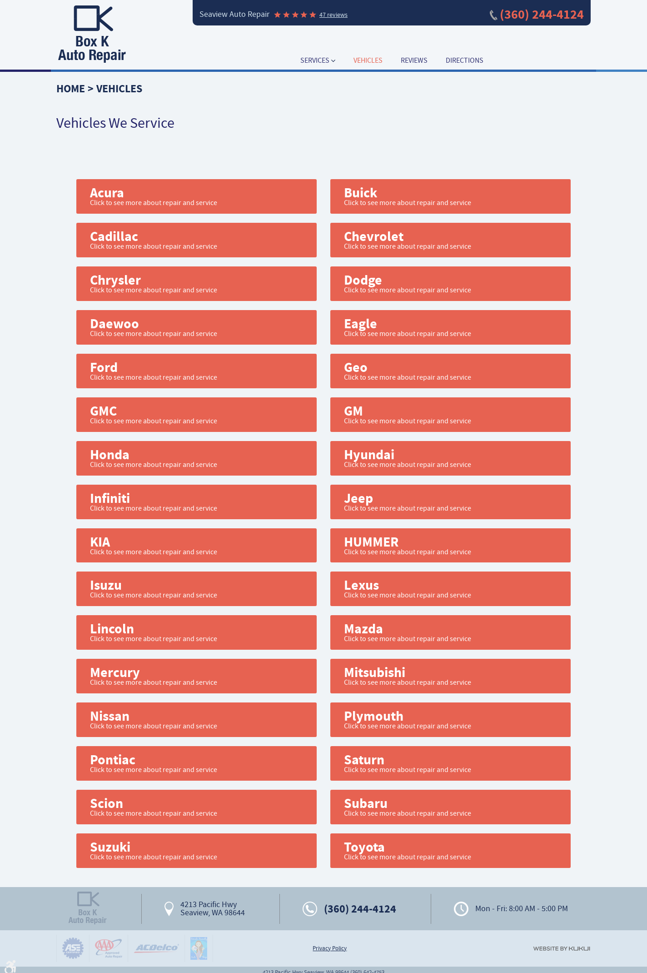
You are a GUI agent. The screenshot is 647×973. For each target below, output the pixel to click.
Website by (562, 948)
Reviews (414, 60)
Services (314, 60)
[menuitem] (317, 61)
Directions (464, 60)
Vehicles (368, 60)
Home (70, 88)
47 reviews (333, 14)
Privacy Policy (330, 948)
